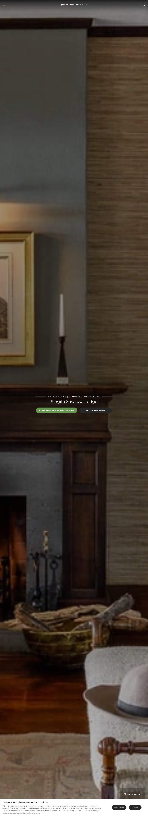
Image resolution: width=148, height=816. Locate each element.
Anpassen (135, 807)
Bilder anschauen (95, 410)
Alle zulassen (119, 807)
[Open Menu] (4, 5)
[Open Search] (144, 5)
